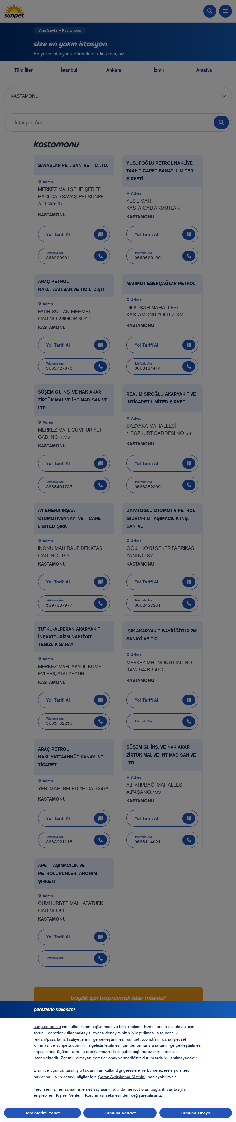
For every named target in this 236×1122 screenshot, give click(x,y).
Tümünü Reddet (120, 1112)
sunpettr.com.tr (47, 1026)
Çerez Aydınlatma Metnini (121, 1076)
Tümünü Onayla (196, 1112)
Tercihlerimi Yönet (42, 1112)
